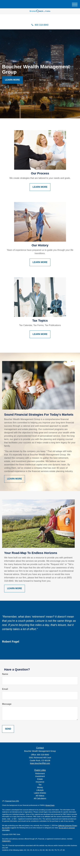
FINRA (4, 841)
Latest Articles (40, 793)
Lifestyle (39, 790)
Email (5, 689)
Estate (40, 779)
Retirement (40, 773)
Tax (40, 784)
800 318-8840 (40, 25)
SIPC (9, 841)
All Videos (40, 796)
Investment (40, 776)
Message (6, 704)
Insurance (40, 782)
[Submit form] (8, 729)
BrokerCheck (50, 805)
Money (40, 787)
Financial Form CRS (12, 801)
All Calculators (40, 798)
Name (5, 674)
